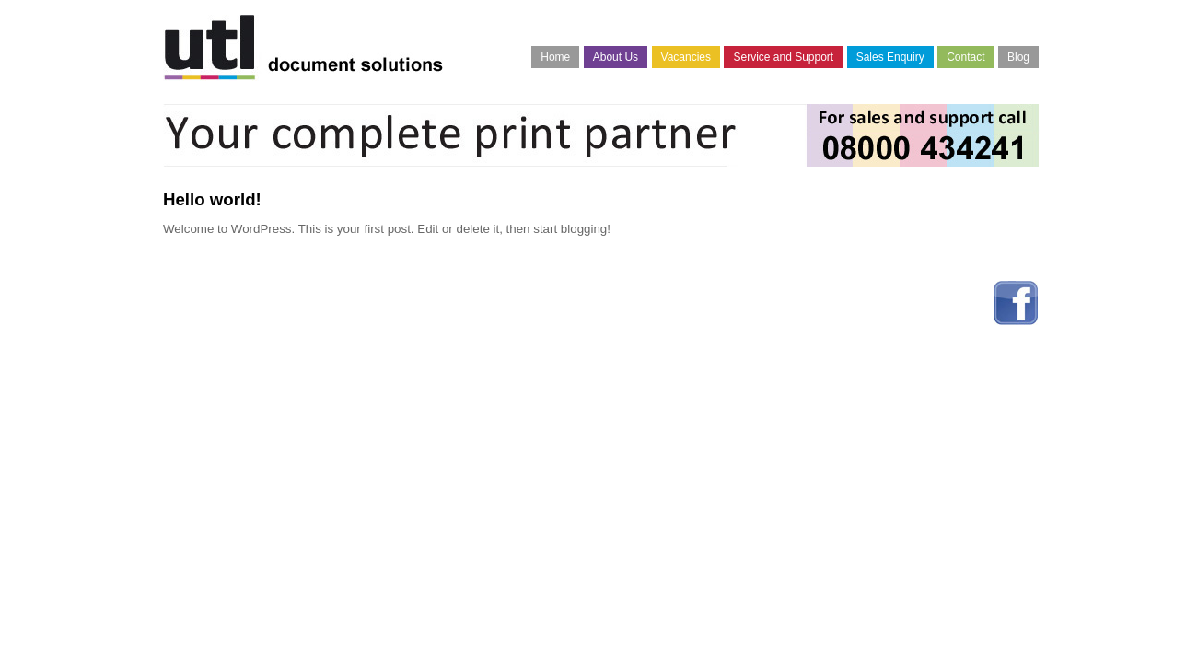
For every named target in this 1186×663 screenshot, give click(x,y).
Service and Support (783, 57)
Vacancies (686, 57)
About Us (615, 57)
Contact (965, 57)
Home (555, 57)
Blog (1018, 57)
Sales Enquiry (890, 57)
